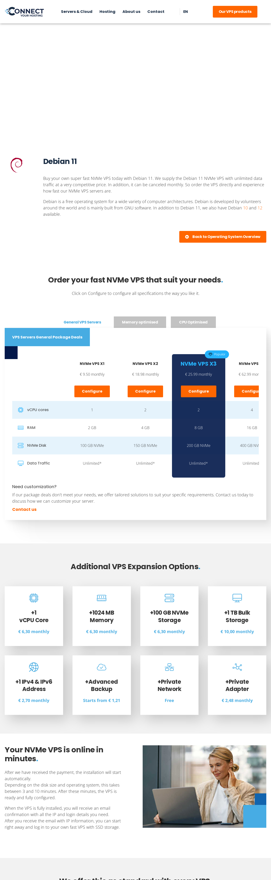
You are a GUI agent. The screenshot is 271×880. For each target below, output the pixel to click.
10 (245, 208)
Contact (155, 11)
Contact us (24, 509)
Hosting (107, 11)
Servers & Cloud (76, 11)
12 (260, 208)
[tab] (82, 322)
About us (131, 11)
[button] (222, 236)
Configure (92, 391)
